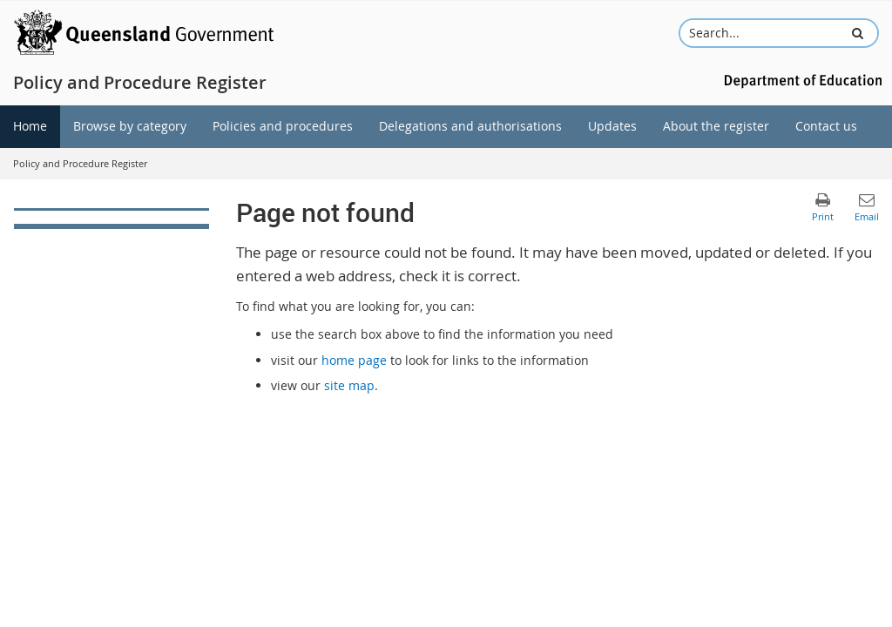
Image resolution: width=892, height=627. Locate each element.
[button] (857, 33)
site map (349, 385)
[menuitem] (30, 126)
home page (354, 360)
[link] (111, 218)
